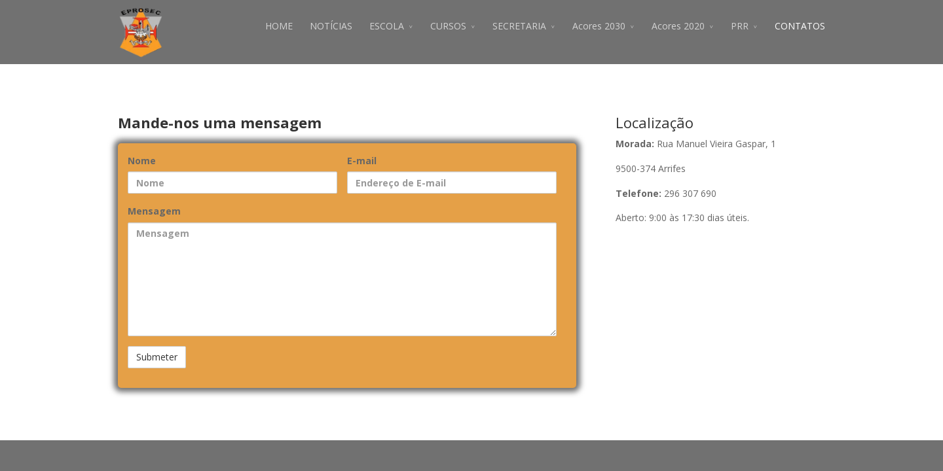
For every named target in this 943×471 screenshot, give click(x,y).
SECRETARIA (519, 26)
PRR (740, 26)
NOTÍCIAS (331, 26)
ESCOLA (386, 26)
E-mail (362, 160)
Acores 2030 (598, 26)
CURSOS (448, 26)
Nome (142, 160)
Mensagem (154, 211)
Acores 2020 (678, 26)
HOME (279, 26)
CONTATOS (800, 26)
